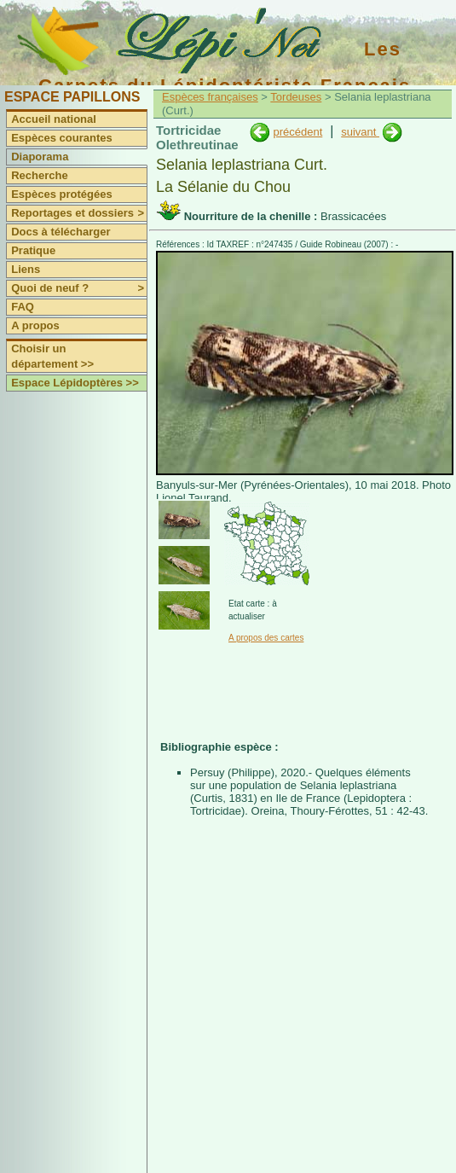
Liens (25, 269)
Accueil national (53, 119)
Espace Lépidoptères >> (75, 382)
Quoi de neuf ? (79, 288)
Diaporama (39, 156)
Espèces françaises (210, 96)
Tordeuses (295, 96)
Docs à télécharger (60, 231)
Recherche (39, 175)
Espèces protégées (62, 194)
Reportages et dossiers (79, 213)
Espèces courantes (62, 137)
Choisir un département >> (52, 356)
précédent (297, 131)
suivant (360, 131)
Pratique (33, 250)
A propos (35, 325)
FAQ (22, 306)
